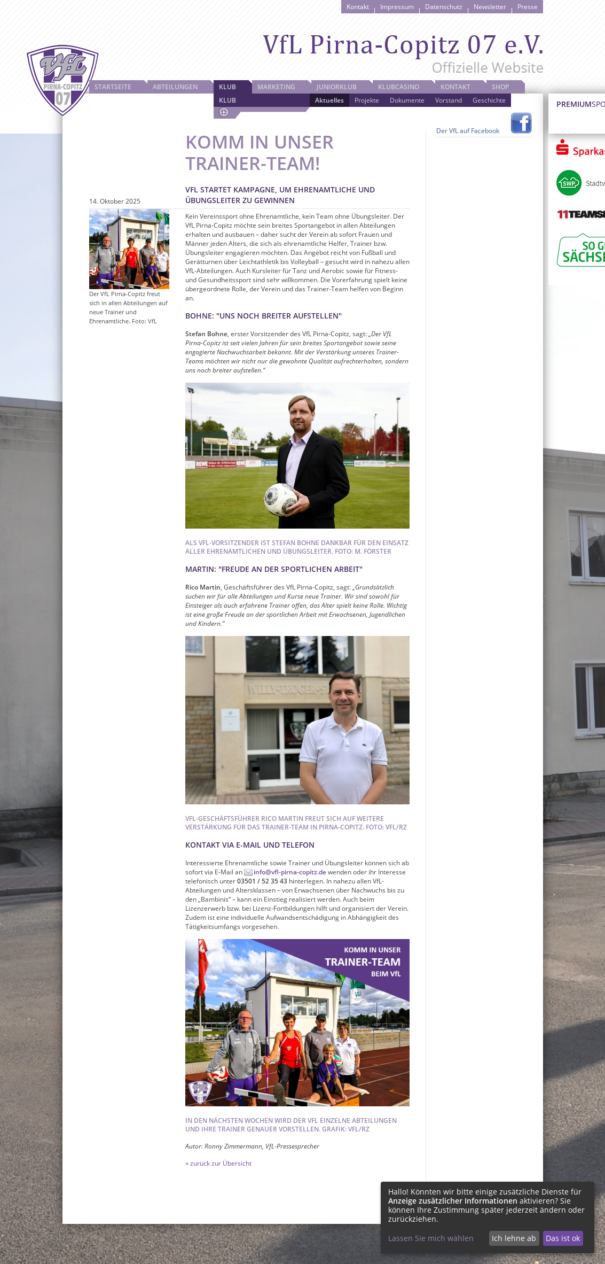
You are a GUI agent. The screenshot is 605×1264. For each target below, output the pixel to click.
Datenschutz (443, 6)
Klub (227, 86)
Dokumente (407, 100)
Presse (527, 6)
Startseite (113, 86)
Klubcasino (398, 86)
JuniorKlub (337, 86)
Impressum (397, 6)
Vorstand (448, 100)
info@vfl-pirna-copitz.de (290, 872)
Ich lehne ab (514, 1238)
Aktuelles (329, 100)
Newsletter (490, 6)
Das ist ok (563, 1238)
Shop (500, 86)
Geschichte (489, 100)
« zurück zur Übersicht (218, 1163)
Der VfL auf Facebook (467, 130)
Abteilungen (175, 86)
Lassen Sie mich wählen (431, 1238)
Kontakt (358, 6)
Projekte (367, 100)
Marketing (276, 86)
